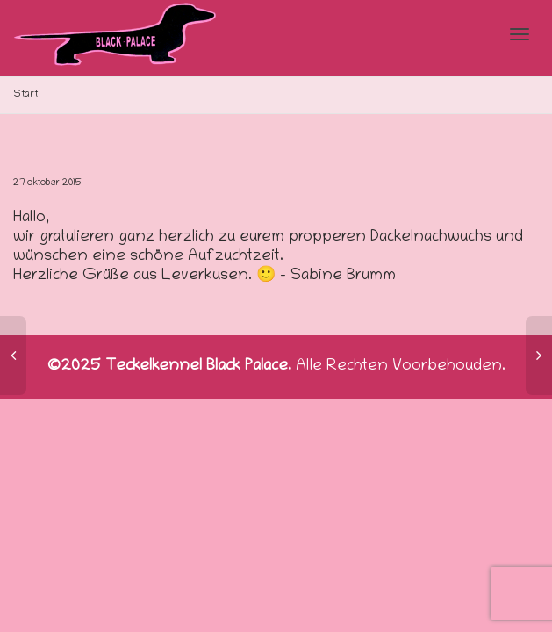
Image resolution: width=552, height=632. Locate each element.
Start (26, 94)
